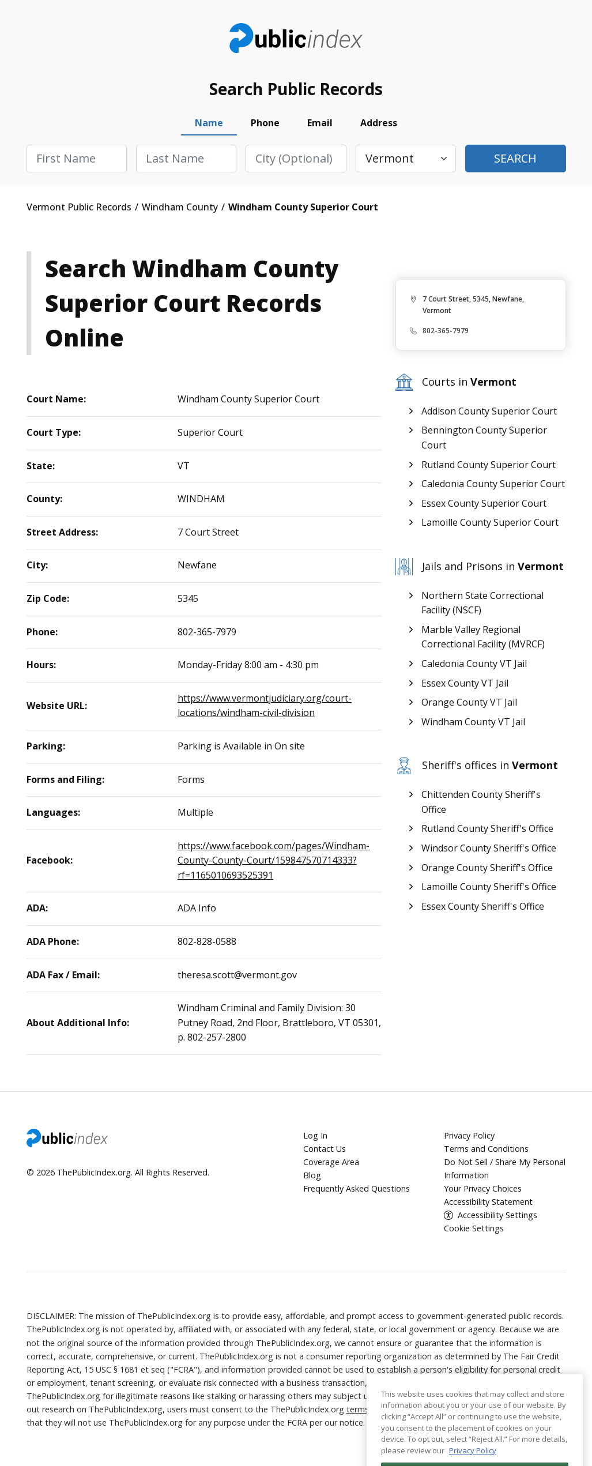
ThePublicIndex (296, 38)
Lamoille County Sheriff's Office (488, 886)
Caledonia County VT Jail (474, 663)
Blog (312, 1175)
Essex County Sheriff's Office (482, 906)
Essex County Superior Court (483, 503)
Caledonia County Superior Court (493, 483)
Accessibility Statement (488, 1201)
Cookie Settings (474, 1228)
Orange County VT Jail (469, 702)
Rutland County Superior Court (488, 464)
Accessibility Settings (497, 1214)
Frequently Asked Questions (356, 1188)
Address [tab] (378, 122)
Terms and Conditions (486, 1148)
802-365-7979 (446, 331)
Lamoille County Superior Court (490, 522)
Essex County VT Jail (464, 683)
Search (515, 158)
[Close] (568, 1422)
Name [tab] (209, 122)
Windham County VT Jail (473, 721)
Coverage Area (331, 1161)
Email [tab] (320, 122)
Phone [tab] (265, 122)
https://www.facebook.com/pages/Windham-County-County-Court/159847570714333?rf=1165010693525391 (273, 860)
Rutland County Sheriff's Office (487, 828)
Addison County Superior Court (489, 411)
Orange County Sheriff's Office (487, 867)
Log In (315, 1135)
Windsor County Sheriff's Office (488, 848)
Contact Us (324, 1148)
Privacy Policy (469, 1135)
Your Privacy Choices (483, 1188)
